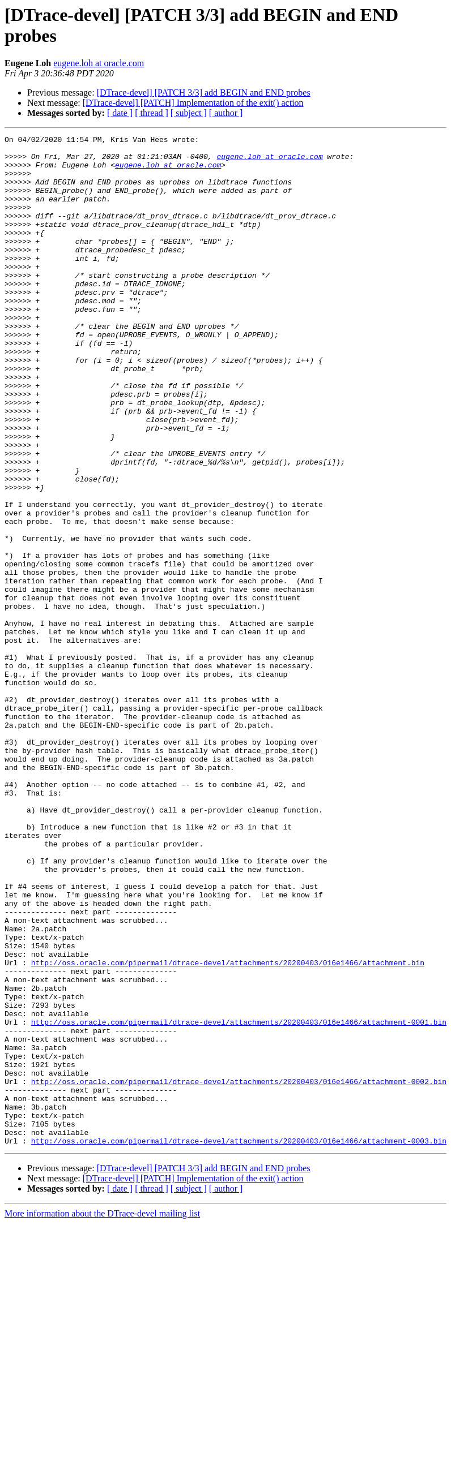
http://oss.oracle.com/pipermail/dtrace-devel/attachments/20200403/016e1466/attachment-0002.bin (238, 1271)
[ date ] (120, 113)
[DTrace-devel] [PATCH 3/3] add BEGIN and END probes (203, 92)
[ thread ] (151, 113)
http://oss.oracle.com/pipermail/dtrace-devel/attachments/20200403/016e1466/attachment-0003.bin (238, 1343)
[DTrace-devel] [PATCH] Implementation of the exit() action (193, 103)
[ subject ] (189, 113)
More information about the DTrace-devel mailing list (102, 1415)
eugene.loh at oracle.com (98, 63)
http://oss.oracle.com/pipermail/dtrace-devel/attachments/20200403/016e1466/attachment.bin (227, 1129)
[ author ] (226, 113)
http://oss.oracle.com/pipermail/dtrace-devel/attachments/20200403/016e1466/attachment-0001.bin (238, 1200)
